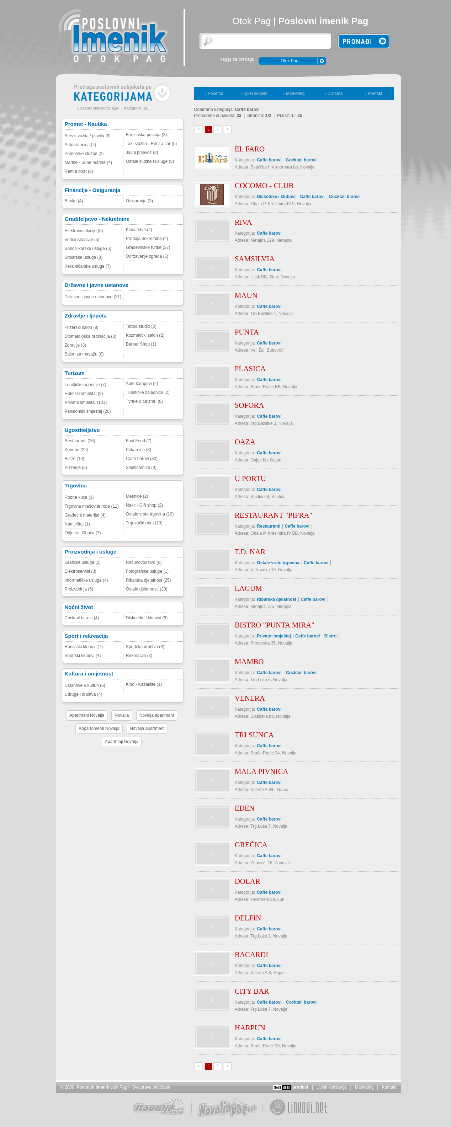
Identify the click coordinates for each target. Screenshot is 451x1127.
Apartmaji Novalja (121, 741)
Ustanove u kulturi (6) (85, 685)
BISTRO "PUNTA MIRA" (274, 625)
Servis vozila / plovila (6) (88, 135)
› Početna (214, 93)
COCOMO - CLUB (264, 185)
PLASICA (250, 368)
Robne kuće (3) (79, 497)
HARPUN (250, 1028)
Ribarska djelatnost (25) (148, 580)
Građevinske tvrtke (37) (148, 247)
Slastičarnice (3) (141, 467)
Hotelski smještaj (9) (84, 393)
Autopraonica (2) (80, 144)
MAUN (246, 295)
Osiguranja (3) (139, 200)
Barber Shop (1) (141, 344)
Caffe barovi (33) (142, 458)
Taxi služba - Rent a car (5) (151, 143)
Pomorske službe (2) (84, 153)
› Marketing (293, 93)
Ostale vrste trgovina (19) (150, 514)
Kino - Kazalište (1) (144, 684)
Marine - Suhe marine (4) (88, 162)
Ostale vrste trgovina (278, 562)
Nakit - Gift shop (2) (144, 505)
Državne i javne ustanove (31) (93, 296)
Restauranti (268, 526)
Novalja (122, 715)
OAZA (245, 442)
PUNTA (247, 332)
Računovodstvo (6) (144, 562)
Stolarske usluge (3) (84, 257)
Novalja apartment (147, 728)
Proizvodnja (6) (79, 589)
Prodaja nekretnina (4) (147, 238)
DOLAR (247, 881)
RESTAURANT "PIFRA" (274, 515)
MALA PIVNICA (261, 771)
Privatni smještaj (274, 636)
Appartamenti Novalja (99, 728)
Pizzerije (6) (76, 467)
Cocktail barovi (301, 159)
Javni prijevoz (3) (142, 152)
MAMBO (249, 661)
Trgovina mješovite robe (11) (92, 506)
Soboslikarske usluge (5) (88, 248)
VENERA (250, 698)
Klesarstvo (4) (139, 229)
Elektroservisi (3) (80, 571)
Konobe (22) (76, 449)
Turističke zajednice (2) (148, 392)
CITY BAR (252, 991)
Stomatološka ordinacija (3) (90, 336)
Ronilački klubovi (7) (84, 646)
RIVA (243, 222)
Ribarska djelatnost (276, 599)
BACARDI (252, 954)
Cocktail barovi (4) (82, 617)
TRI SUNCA (254, 735)
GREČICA (251, 844)
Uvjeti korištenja (332, 1087)
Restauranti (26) (80, 440)
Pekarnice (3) (138, 449)
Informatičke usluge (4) (86, 580)
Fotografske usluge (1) (147, 571)
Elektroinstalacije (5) (84, 230)
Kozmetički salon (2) (145, 335)
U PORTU (250, 478)
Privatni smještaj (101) (86, 402)
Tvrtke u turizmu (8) (144, 401)
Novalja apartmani (156, 715)
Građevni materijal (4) (85, 515)
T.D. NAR (250, 552)
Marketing (364, 1087)
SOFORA (249, 405)
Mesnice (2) (137, 496)
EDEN (245, 808)
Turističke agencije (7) (85, 384)
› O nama (334, 93)
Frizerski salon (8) (82, 327)
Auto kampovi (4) (142, 383)
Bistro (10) (74, 458)
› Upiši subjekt (254, 93)
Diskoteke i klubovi (276, 196)
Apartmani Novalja (86, 715)
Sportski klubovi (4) (83, 655)
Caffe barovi (269, 159)
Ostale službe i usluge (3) (150, 161)
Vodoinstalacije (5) (82, 239)
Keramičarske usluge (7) (88, 266)
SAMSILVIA (255, 259)
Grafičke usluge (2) (83, 562)
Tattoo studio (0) (141, 326)
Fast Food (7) (139, 440)
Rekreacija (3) (139, 655)
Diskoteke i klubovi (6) (147, 617)
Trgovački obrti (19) (144, 522)
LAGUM (248, 588)
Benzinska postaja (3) (146, 134)
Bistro (330, 636)
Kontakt (389, 1087)
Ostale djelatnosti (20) (147, 589)
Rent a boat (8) (79, 171)
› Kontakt (373, 93)
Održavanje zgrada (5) (147, 256)
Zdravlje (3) (75, 345)
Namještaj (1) (77, 524)
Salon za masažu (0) (84, 354)
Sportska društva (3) (145, 646)
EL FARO (250, 149)
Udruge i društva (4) (83, 694)
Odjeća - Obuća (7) (83, 532)
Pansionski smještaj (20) (88, 411)
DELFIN (248, 918)
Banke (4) (74, 200)
